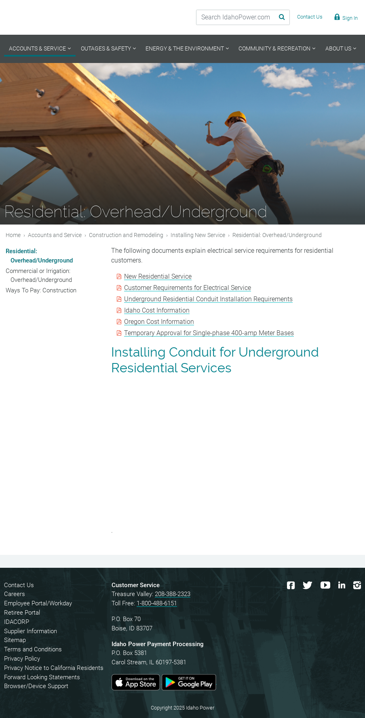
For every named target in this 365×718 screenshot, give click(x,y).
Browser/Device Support (36, 686)
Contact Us (19, 585)
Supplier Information (30, 631)
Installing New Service (198, 235)
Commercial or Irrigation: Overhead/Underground (39, 275)
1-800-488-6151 (157, 603)
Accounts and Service (55, 235)
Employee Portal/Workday (38, 603)
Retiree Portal (22, 612)
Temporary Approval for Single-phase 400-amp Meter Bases (209, 333)
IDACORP (16, 622)
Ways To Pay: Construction (41, 290)
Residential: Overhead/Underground (39, 256)
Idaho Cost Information (157, 310)
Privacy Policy (22, 658)
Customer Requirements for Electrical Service (187, 288)
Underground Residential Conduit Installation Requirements (208, 299)
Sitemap (15, 640)
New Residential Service (158, 276)
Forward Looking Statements (42, 677)
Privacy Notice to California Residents (53, 668)
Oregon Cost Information (159, 321)
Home (13, 235)
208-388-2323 (172, 594)
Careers (14, 594)
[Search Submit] (272, 17)
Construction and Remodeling (126, 235)
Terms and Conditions (33, 649)
